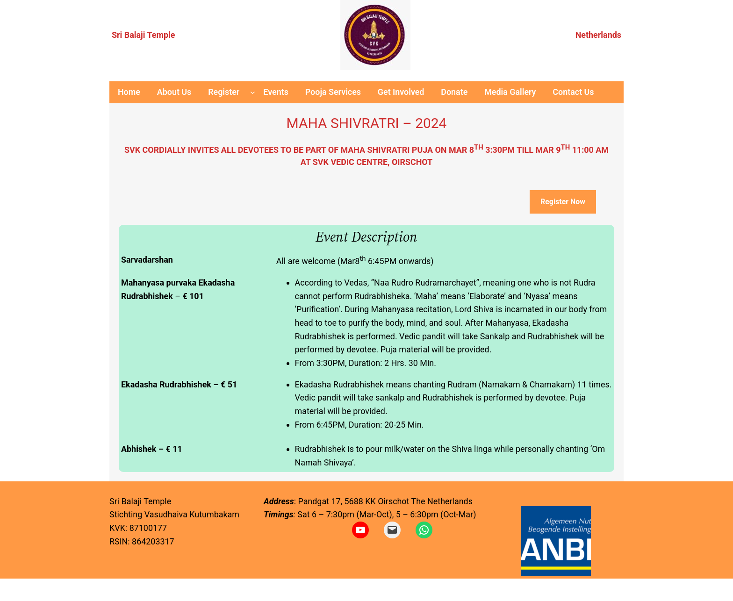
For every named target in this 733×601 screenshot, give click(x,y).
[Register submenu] (252, 92)
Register (223, 92)
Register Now (562, 201)
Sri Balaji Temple (143, 35)
